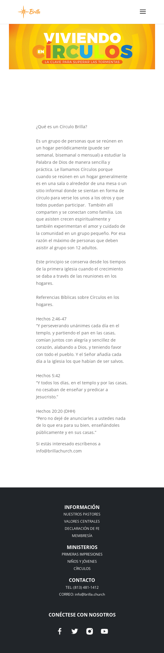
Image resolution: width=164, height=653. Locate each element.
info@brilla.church (90, 594)
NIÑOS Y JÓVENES (82, 561)
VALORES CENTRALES (82, 521)
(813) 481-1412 (86, 587)
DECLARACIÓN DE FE (82, 528)
